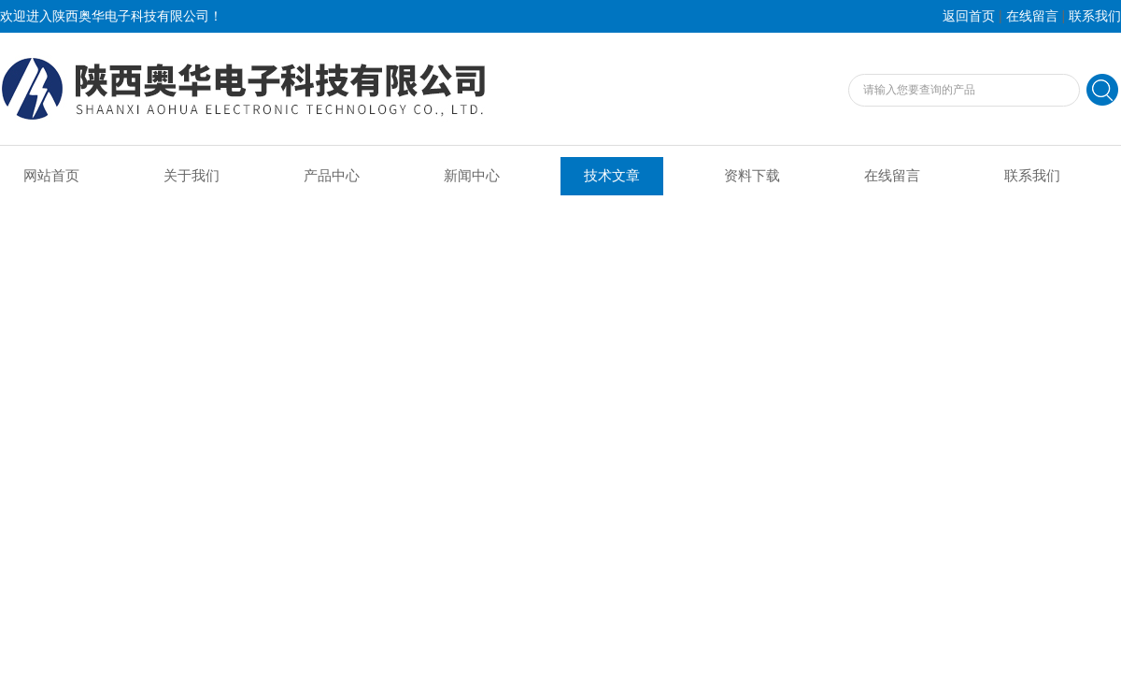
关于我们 (191, 175)
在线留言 (1032, 16)
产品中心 (332, 175)
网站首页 (51, 175)
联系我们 (1095, 16)
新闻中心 (472, 175)
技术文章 (612, 175)
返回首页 (969, 16)
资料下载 (752, 175)
